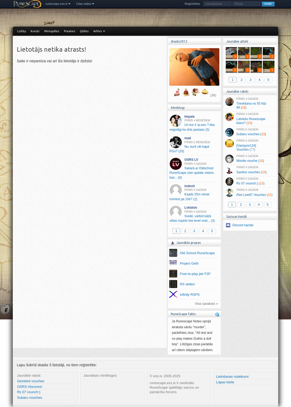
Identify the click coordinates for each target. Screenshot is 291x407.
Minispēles (51, 31)
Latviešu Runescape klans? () (250, 119)
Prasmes (69, 31)
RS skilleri (187, 284)
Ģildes (84, 31)
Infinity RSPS (190, 295)
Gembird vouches (30, 381)
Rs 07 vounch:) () (250, 181)
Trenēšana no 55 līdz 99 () (250, 103)
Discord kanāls (242, 225)
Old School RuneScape (197, 253)
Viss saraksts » (206, 304)
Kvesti (35, 31)
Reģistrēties (192, 3)
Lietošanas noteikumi (232, 377)
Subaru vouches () (250, 132)
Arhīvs (97, 31)
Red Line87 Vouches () (250, 192)
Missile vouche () (250, 159)
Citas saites (83, 3)
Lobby (21, 31)
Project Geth (189, 263)
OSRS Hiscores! (29, 387)
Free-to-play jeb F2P (195, 274)
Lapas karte (225, 382)
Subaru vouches (29, 398)
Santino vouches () (250, 170)
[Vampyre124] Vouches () (250, 145)
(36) (213, 95)
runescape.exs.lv (57, 3)
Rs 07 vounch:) (28, 392)
